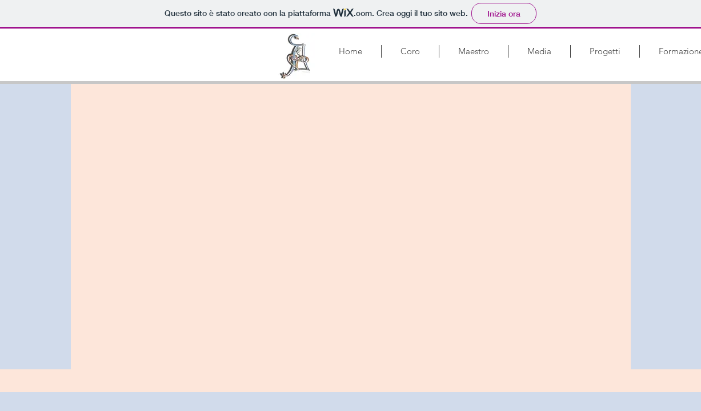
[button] (410, 51)
